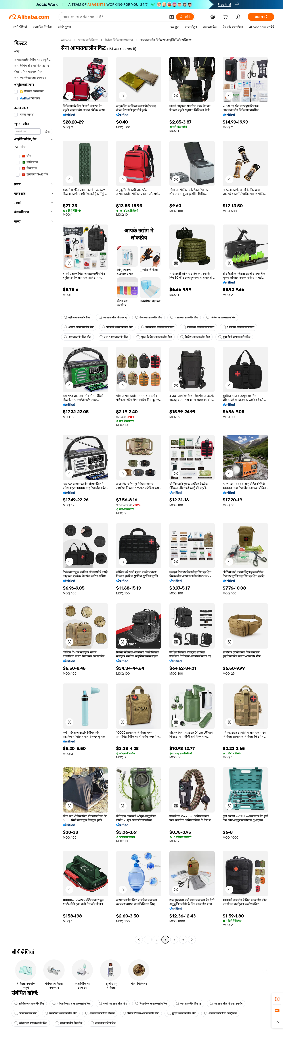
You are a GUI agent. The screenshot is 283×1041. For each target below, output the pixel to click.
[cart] (226, 17)
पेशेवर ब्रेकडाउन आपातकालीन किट (71, 1003)
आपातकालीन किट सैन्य (68, 1023)
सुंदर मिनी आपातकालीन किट (234, 337)
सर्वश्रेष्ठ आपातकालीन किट (29, 1003)
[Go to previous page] (139, 940)
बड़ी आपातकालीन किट (77, 317)
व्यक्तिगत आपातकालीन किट (61, 1013)
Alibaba (66, 40)
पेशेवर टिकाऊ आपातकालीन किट (141, 1013)
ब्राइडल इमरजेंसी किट (103, 1023)
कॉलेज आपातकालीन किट (220, 317)
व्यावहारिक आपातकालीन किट (157, 327)
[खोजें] (185, 16)
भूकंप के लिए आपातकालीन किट (154, 337)
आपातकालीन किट (25, 1013)
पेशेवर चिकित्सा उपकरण (119, 40)
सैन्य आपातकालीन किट (148, 317)
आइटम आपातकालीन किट (79, 327)
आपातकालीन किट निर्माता (100, 1013)
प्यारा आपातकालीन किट (184, 317)
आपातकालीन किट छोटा (77, 337)
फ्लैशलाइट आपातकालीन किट (30, 1023)
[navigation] (33, 490)
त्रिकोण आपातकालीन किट (195, 337)
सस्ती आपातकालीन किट (113, 1003)
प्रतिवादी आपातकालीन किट (117, 327)
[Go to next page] (192, 940)
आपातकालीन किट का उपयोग (226, 1003)
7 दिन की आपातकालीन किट (238, 327)
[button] (171, 16)
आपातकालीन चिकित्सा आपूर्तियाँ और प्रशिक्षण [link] (165, 40)
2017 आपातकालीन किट (113, 337)
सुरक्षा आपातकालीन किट (181, 1013)
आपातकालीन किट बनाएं (113, 317)
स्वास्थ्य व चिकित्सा (88, 40)
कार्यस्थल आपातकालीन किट (198, 327)
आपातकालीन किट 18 (188, 1003)
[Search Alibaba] (114, 16)
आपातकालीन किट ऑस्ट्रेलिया (220, 1013)
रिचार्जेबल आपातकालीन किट (151, 1003)
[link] (277, 999)
